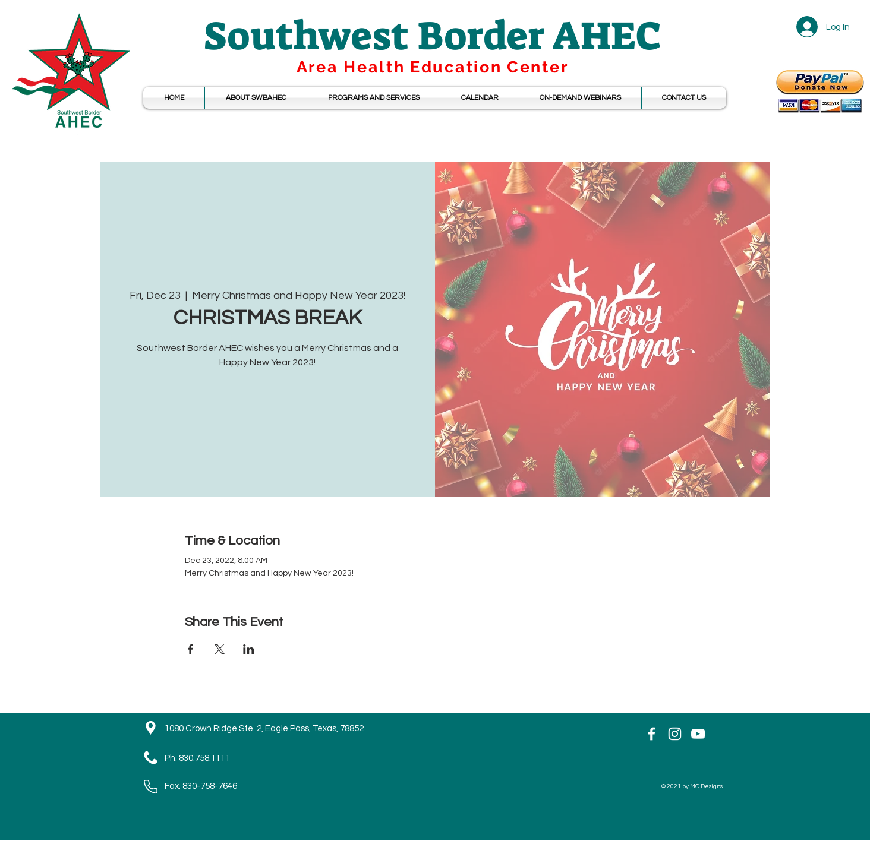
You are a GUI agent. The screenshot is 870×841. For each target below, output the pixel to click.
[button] (479, 98)
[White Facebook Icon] (651, 733)
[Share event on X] (219, 649)
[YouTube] (698, 733)
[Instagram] (674, 733)
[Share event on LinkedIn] (248, 649)
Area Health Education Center (433, 67)
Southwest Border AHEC (432, 36)
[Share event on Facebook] (190, 649)
